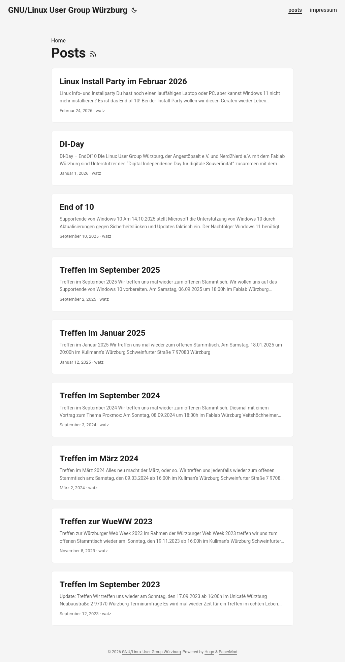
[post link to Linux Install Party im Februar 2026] (172, 95)
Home (58, 40)
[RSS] (93, 53)
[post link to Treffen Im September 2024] (172, 410)
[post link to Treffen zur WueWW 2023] (172, 535)
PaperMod (228, 652)
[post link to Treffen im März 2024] (172, 472)
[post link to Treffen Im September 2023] (172, 598)
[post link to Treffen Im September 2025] (172, 284)
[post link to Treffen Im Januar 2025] (172, 347)
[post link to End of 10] (172, 221)
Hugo (209, 652)
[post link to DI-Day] (172, 158)
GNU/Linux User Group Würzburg (67, 10)
